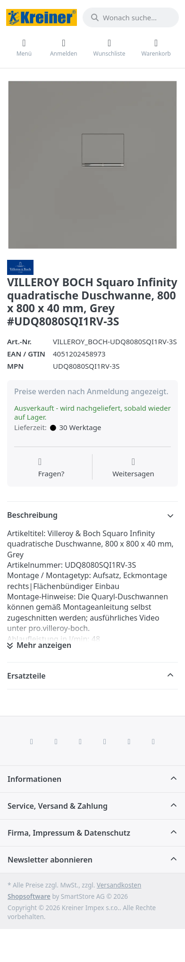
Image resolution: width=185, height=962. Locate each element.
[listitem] (92, 165)
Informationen (34, 779)
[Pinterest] (153, 741)
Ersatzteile (26, 676)
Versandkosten (119, 885)
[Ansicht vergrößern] (92, 165)
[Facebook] (31, 741)
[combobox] (131, 17)
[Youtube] (129, 741)
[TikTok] (104, 741)
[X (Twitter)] (56, 741)
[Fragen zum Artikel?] (51, 468)
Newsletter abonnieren (50, 859)
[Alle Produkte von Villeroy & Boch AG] (20, 266)
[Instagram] (80, 741)
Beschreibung (32, 515)
